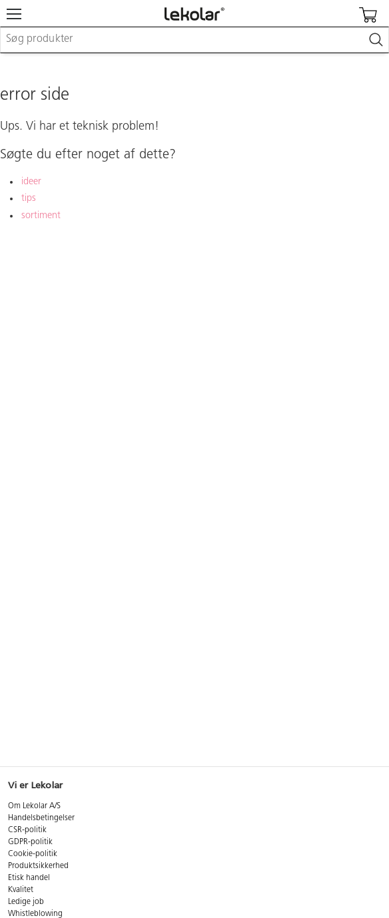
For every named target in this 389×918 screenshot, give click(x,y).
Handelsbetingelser (41, 818)
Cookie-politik (32, 854)
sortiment (41, 216)
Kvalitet (20, 890)
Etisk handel (29, 878)
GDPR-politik (30, 842)
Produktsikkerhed (38, 866)
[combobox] (194, 40)
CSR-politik (27, 830)
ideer (31, 182)
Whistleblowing (35, 914)
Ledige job (26, 902)
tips (28, 199)
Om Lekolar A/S (34, 806)
